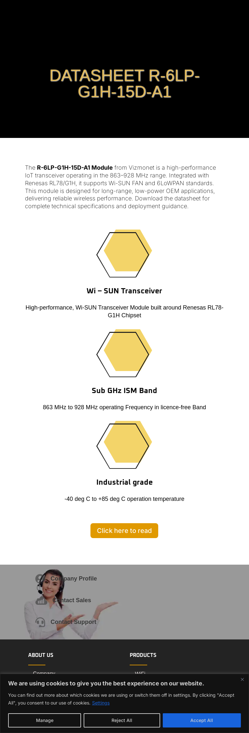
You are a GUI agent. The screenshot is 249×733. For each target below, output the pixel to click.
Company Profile (74, 578)
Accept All (201, 720)
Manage (44, 720)
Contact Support (73, 622)
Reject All (122, 720)
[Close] (242, 679)
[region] (124, 703)
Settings (101, 702)
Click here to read (124, 531)
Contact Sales (72, 600)
